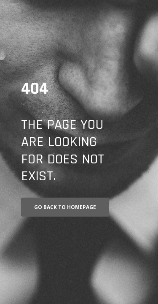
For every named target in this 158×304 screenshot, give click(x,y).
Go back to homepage (65, 207)
